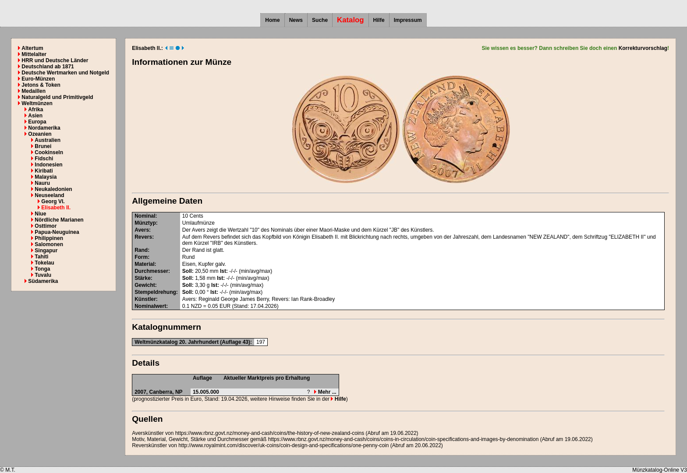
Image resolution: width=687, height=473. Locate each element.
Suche (320, 20)
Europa (37, 122)
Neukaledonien (53, 189)
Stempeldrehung (155, 292)
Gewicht (145, 285)
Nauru (42, 183)
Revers (143, 237)
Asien (35, 116)
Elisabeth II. (56, 208)
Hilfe (379, 20)
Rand (141, 250)
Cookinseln (49, 152)
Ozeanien (39, 134)
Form (141, 257)
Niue (40, 214)
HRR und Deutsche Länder (54, 60)
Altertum (32, 48)
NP (179, 392)
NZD (196, 306)
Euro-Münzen (38, 79)
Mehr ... (325, 392)
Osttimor (46, 226)
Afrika (35, 109)
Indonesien (48, 165)
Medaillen (33, 91)
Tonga (42, 269)
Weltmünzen (36, 103)
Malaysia (46, 177)
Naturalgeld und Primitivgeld (57, 97)
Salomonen (49, 244)
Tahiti (41, 257)
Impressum (408, 20)
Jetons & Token (40, 85)
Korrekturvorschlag (643, 48)
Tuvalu (43, 275)
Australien (47, 140)
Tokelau (44, 263)
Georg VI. (52, 201)
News (296, 20)
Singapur (46, 250)
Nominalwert (150, 306)
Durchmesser (151, 271)
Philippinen (49, 238)
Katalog (350, 20)
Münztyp (145, 223)
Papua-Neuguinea (57, 232)
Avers (142, 230)
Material (144, 264)
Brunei (43, 146)
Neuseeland (49, 195)
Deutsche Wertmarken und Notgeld (65, 73)
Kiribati (44, 171)
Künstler (145, 299)
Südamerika (43, 281)
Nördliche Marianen (59, 220)
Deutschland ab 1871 (47, 67)
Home (272, 20)
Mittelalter (33, 54)
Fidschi (44, 158)
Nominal (145, 216)
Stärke (143, 278)
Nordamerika (44, 128)
